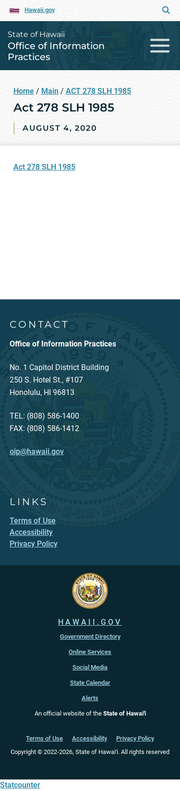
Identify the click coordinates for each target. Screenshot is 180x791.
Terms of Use (44, 738)
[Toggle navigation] (160, 45)
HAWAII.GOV (90, 622)
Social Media (90, 667)
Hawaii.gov (39, 9)
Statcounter (20, 785)
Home (23, 91)
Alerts (90, 698)
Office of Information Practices (56, 51)
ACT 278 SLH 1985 (98, 91)
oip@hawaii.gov (37, 451)
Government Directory (90, 636)
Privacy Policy (135, 738)
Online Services (90, 651)
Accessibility (89, 738)
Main (50, 91)
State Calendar (90, 682)
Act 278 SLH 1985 (44, 167)
